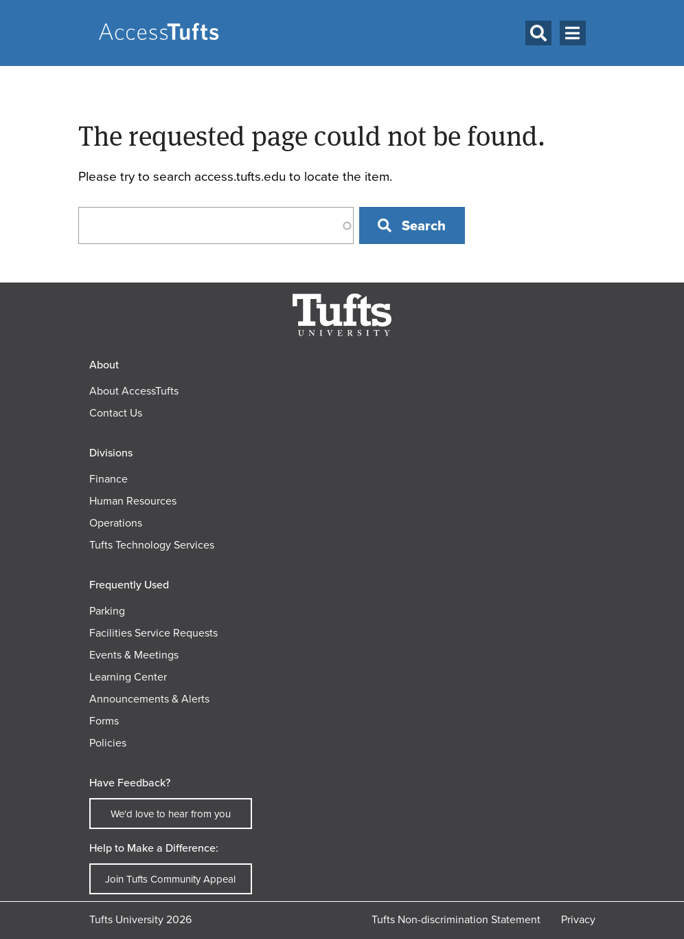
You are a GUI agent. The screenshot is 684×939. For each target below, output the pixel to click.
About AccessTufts (134, 391)
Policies (107, 743)
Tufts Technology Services (151, 545)
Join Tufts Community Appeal (170, 879)
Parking (107, 611)
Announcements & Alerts (149, 699)
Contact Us (115, 413)
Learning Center (128, 677)
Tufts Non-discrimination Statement (456, 919)
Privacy (578, 919)
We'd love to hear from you (171, 813)
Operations (115, 523)
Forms (104, 721)
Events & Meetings (134, 655)
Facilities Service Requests (153, 633)
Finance (108, 479)
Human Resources (132, 501)
